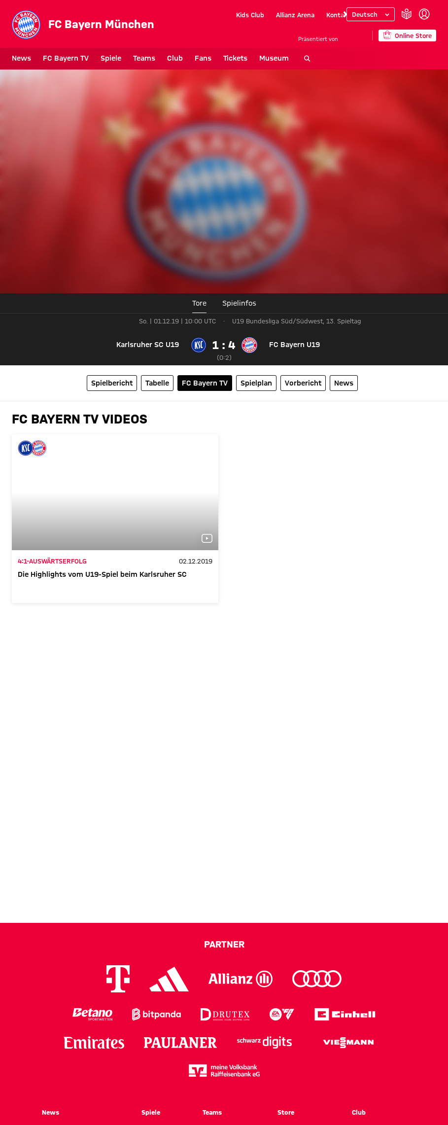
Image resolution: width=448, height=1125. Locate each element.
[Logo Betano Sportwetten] (92, 1014)
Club (175, 58)
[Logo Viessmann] (348, 1042)
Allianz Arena (295, 14)
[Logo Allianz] (240, 978)
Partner (224, 944)
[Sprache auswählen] (370, 14)
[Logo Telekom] (118, 978)
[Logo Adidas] (169, 979)
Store (285, 1112)
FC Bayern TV (66, 58)
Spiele (111, 58)
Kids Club (250, 14)
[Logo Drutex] (225, 1014)
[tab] (239, 303)
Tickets (235, 58)
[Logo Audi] (317, 978)
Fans (203, 58)
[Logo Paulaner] (180, 1042)
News (21, 58)
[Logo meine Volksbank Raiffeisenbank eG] (224, 1070)
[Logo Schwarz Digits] (264, 1042)
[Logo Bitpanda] (156, 1014)
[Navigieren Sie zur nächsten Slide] (344, 14)
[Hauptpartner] (355, 35)
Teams (144, 58)
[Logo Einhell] (345, 1014)
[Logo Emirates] (94, 1042)
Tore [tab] (199, 303)
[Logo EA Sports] (282, 1014)
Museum (274, 58)
